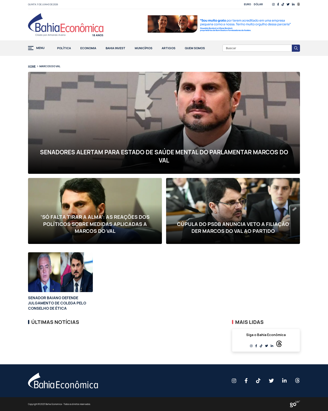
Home (32, 66)
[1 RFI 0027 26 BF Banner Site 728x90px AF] (224, 24)
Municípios (143, 48)
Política (64, 48)
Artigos (168, 48)
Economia (88, 48)
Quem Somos (195, 48)
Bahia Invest (115, 48)
